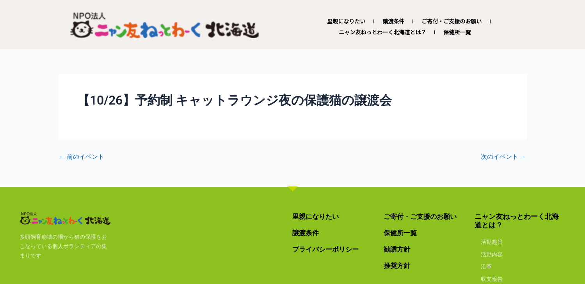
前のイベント (82, 157)
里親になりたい (346, 21)
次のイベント (503, 157)
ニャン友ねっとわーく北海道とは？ (382, 32)
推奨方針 (398, 265)
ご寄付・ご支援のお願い (451, 21)
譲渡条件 (393, 21)
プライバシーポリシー (327, 249)
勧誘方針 (398, 249)
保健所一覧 (457, 32)
